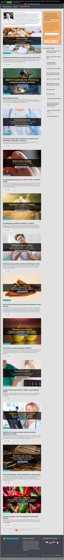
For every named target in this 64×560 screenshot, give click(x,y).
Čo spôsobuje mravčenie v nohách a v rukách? (18, 226)
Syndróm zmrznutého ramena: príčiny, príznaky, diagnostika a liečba (19, 435)
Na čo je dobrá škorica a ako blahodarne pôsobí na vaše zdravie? (22, 308)
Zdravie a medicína (25, 7)
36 (29, 532)
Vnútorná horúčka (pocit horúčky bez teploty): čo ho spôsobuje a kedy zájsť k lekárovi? (20, 142)
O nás (52, 557)
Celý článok (7, 67)
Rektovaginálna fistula (10, 101)
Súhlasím (9, 2)
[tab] (48, 51)
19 (24, 532)
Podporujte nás (58, 557)
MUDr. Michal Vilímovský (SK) (19, 15)
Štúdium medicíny (7, 7)
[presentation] (48, 51)
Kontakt (48, 557)
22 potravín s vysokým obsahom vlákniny (17, 351)
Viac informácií (16, 2)
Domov (43, 557)
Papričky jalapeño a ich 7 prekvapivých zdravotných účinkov (20, 520)
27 (27, 532)
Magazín (16, 7)
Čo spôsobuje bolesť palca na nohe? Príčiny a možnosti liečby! (21, 183)
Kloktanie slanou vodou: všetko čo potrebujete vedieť (21, 266)
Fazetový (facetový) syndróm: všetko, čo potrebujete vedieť (21, 393)
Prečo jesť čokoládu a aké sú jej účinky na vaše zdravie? (22, 477)
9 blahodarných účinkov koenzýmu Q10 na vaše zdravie (22, 60)
